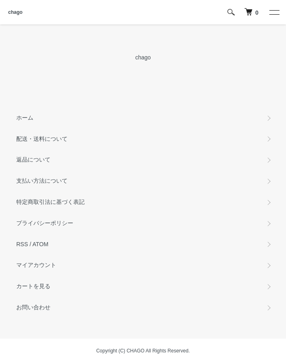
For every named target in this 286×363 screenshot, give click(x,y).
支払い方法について (42, 180)
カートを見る (33, 286)
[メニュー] (274, 12)
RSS (22, 244)
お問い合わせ (33, 307)
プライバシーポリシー (44, 223)
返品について (33, 159)
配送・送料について (42, 139)
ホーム (24, 117)
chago (15, 12)
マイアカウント (36, 265)
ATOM (40, 244)
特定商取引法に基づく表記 (50, 202)
